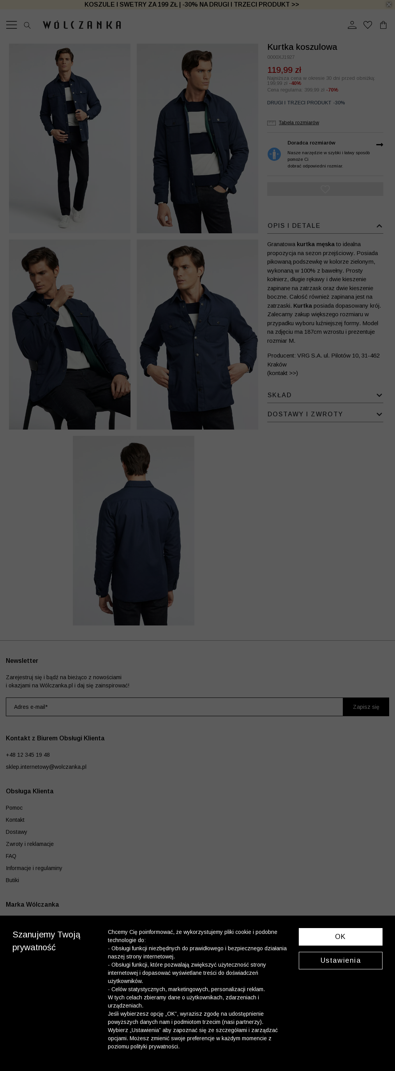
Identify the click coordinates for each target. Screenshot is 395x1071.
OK (340, 937)
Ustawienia (341, 960)
